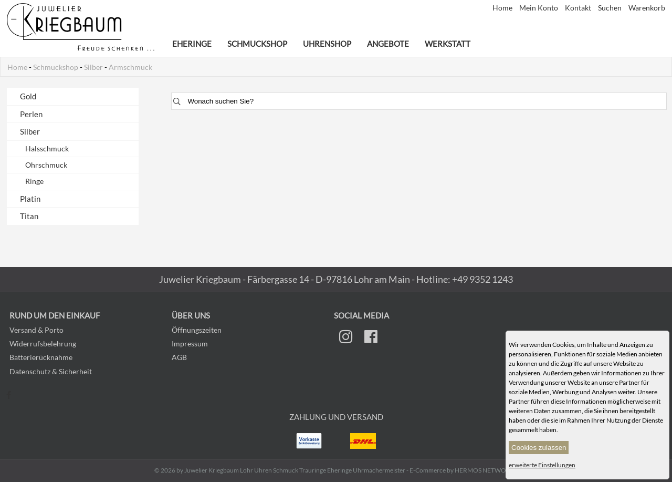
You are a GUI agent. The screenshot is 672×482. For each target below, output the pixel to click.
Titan (29, 216)
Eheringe (192, 43)
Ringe (34, 181)
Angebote (388, 43)
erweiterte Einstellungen (542, 465)
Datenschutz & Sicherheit (50, 371)
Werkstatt (447, 43)
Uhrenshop (327, 43)
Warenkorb (646, 8)
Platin (30, 198)
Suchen (610, 8)
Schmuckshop (257, 43)
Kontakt (579, 8)
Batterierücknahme (40, 357)
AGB (179, 357)
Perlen (31, 114)
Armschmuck (130, 67)
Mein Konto (539, 8)
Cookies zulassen (538, 448)
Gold (28, 96)
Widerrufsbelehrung (42, 343)
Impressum (190, 343)
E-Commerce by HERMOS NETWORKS (464, 470)
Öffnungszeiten (197, 329)
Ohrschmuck (46, 165)
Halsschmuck (47, 149)
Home (503, 8)
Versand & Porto (36, 329)
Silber (93, 67)
